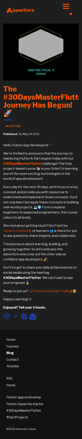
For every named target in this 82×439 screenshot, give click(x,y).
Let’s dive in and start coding (50, 291)
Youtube (12, 366)
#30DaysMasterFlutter (23, 410)
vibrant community (17, 231)
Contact (12, 360)
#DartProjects (17, 417)
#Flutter (13, 126)
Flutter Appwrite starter (25, 404)
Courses (12, 346)
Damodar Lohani (26, 429)
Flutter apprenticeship (23, 397)
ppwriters (20, 10)
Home (10, 339)
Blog (10, 353)
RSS (9, 378)
